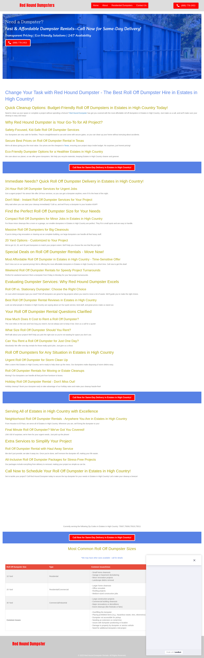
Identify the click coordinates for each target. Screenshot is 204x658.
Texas (66, 145)
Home (96, 5)
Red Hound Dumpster (78, 113)
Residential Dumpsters (121, 5)
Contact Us (141, 5)
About (105, 5)
